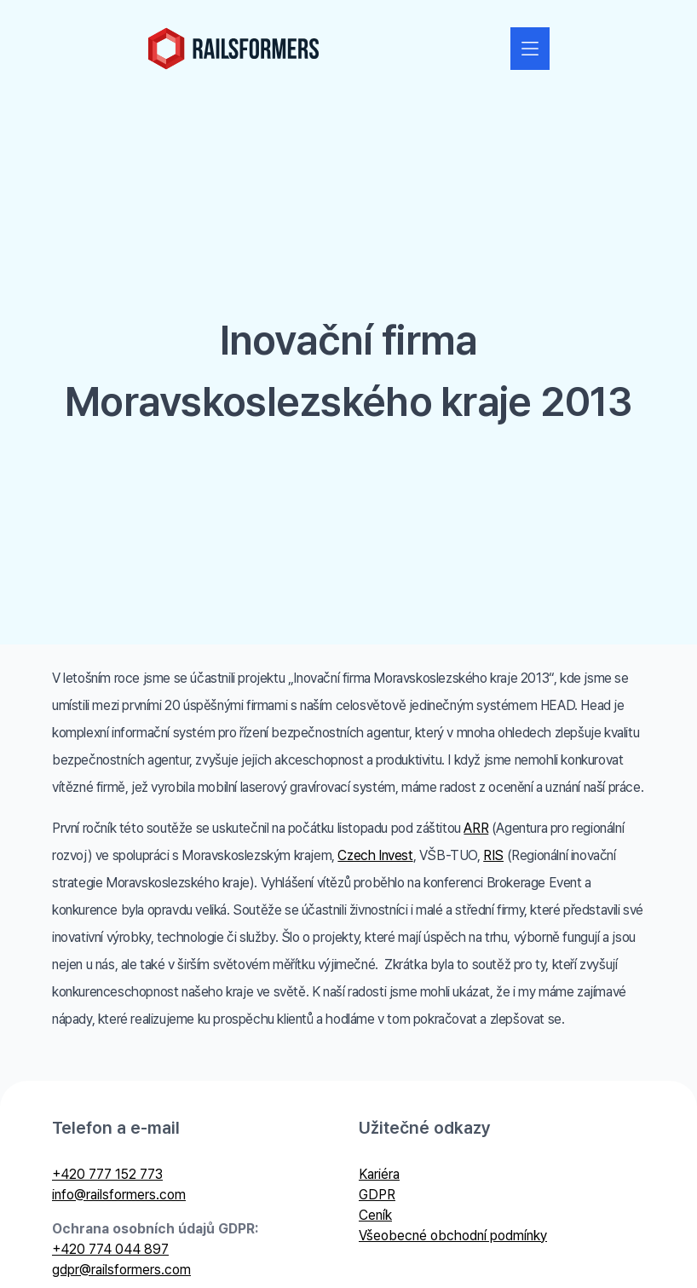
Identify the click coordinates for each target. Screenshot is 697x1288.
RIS (493, 855)
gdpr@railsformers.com (121, 1270)
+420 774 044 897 (110, 1249)
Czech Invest (374, 855)
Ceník (375, 1215)
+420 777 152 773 (107, 1174)
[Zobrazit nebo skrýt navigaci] (530, 48)
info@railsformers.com (119, 1195)
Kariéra (379, 1174)
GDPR (377, 1195)
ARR (476, 828)
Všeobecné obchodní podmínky (453, 1235)
